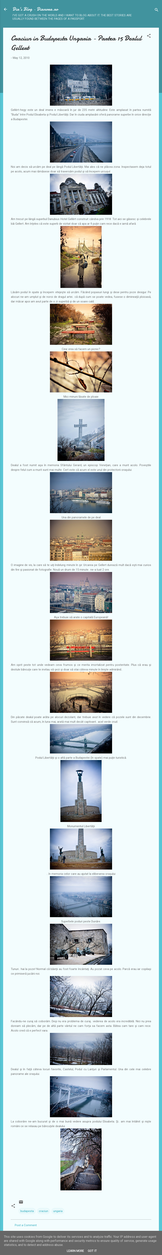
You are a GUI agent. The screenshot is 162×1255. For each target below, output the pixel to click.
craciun (43, 1211)
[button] (148, 36)
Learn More (75, 1251)
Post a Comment (26, 1225)
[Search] (156, 10)
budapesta (27, 1211)
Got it (92, 1251)
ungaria (58, 1211)
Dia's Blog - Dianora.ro (35, 9)
